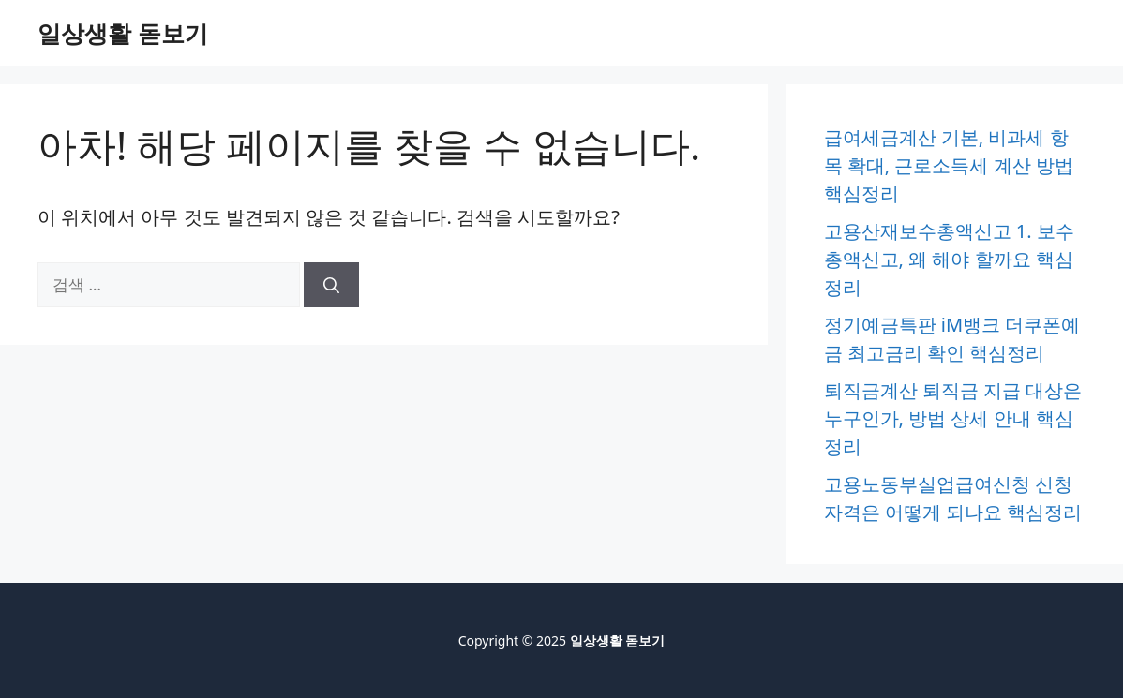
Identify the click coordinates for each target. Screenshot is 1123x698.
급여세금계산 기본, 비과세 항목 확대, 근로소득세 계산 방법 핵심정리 (948, 165)
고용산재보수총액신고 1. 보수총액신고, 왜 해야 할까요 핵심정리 (949, 259)
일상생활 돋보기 (122, 33)
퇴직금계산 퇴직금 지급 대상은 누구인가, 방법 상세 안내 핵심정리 (953, 418)
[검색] (331, 284)
